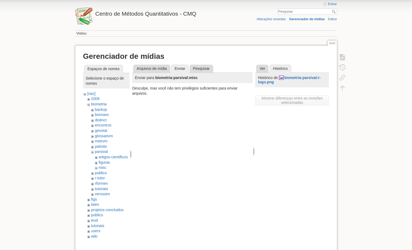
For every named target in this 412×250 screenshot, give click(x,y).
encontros (103, 125)
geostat (101, 130)
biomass (102, 114)
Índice (332, 19)
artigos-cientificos (113, 157)
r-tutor (100, 178)
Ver (262, 68)
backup (101, 109)
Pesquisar (334, 11)
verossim (102, 194)
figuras (104, 162)
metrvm (101, 141)
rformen (101, 183)
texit (94, 220)
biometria (99, 104)
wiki (94, 236)
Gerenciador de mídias (307, 19)
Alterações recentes (271, 19)
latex (95, 204)
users (95, 231)
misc (102, 167)
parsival (101, 151)
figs (94, 199)
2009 (95, 99)
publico (101, 173)
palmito (101, 146)
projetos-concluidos (107, 210)
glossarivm (104, 136)
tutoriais (101, 189)
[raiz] (91, 93)
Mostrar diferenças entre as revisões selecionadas (291, 100)
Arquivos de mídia (152, 68)
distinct (101, 120)
